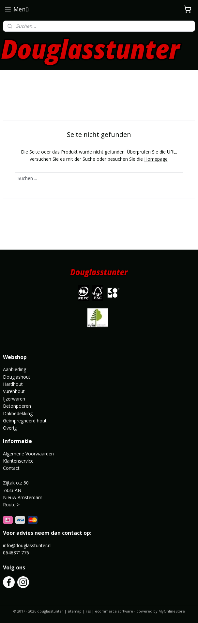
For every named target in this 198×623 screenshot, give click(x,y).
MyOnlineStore (172, 611)
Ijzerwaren (14, 399)
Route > (12, 504)
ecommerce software (114, 611)
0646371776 (16, 552)
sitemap (75, 611)
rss (88, 611)
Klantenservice (18, 461)
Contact (11, 468)
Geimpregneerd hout (25, 421)
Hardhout (13, 384)
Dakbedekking (18, 413)
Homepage (156, 159)
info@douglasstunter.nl (27, 545)
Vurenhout (14, 391)
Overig (10, 428)
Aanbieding (14, 369)
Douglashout (16, 377)
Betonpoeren (17, 406)
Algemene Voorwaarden (28, 454)
